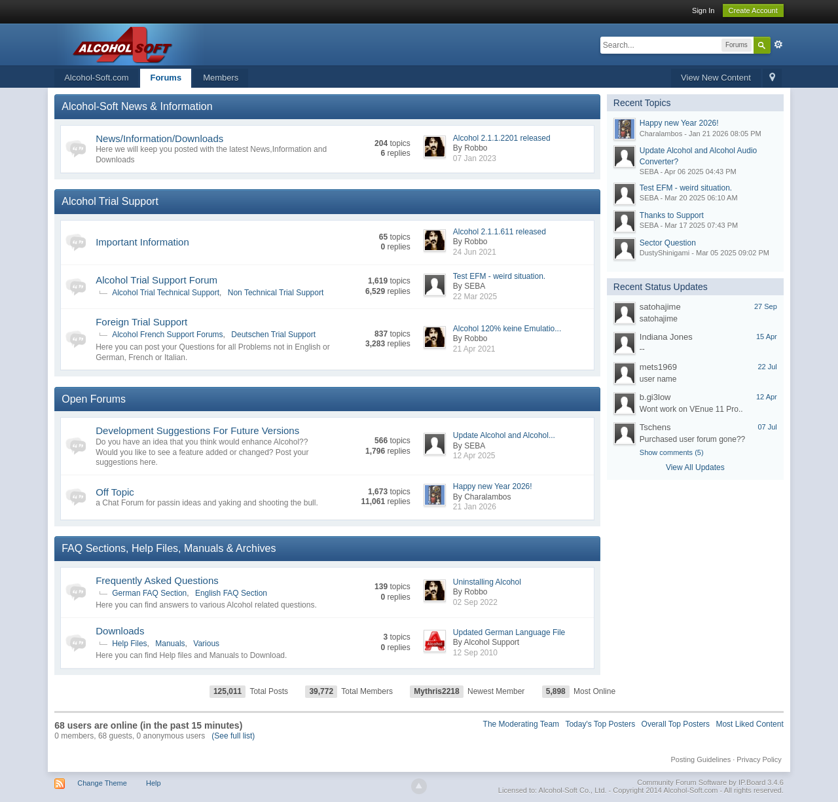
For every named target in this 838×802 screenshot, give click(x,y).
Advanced (778, 44)
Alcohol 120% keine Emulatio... (507, 328)
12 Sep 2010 (475, 652)
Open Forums (94, 399)
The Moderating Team (521, 724)
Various (206, 643)
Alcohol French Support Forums (167, 334)
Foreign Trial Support (141, 321)
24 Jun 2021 (474, 252)
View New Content (716, 77)
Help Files (129, 643)
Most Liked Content (749, 724)
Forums (165, 77)
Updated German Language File (509, 632)
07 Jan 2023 (474, 158)
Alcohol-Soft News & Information (137, 106)
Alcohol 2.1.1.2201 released (502, 138)
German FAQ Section (149, 593)
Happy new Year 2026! (492, 486)
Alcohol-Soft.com (96, 77)
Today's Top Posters (600, 724)
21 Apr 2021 (474, 349)
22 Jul (766, 367)
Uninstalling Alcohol (487, 582)
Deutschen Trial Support (273, 334)
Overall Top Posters (676, 724)
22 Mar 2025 (475, 296)
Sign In (703, 10)
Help (153, 783)
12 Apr (766, 397)
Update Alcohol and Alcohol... (504, 435)
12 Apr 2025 (474, 455)
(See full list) (233, 735)
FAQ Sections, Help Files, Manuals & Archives (169, 548)
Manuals (170, 643)
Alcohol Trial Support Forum (156, 279)
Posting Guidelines (700, 759)
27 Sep (765, 306)
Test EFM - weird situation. (499, 276)
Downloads (120, 630)
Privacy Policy (759, 759)
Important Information (142, 241)
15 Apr (766, 336)
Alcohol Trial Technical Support (165, 292)
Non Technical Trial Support (276, 292)
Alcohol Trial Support (110, 201)
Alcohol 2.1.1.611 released (499, 231)
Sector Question (668, 242)
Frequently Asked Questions (157, 580)
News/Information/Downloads (159, 138)
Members (220, 77)
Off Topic (115, 492)
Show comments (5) (672, 452)
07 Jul (766, 427)
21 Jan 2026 (474, 506)
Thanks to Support (672, 215)
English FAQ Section (231, 593)
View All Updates (695, 467)
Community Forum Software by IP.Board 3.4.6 (710, 782)
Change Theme (102, 783)
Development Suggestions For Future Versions (197, 430)
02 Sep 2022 (475, 602)
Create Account (753, 10)
